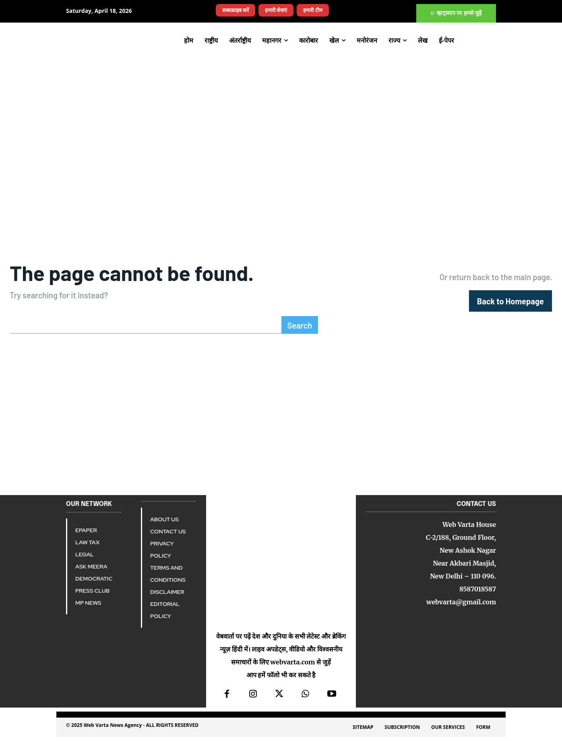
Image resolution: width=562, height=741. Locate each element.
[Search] (299, 329)
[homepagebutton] (510, 303)
